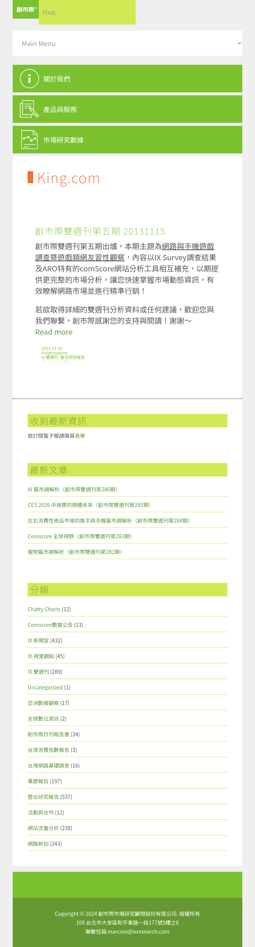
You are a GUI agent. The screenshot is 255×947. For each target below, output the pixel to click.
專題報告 (38, 781)
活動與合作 (41, 812)
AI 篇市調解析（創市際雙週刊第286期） (74, 489)
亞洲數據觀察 (43, 703)
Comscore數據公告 (50, 624)
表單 (80, 435)
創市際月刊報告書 (48, 734)
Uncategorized (45, 687)
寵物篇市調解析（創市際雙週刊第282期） (76, 551)
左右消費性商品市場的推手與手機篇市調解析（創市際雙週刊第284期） (110, 520)
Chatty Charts (44, 609)
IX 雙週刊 (49, 357)
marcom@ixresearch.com (139, 931)
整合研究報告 (72, 357)
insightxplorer (54, 352)
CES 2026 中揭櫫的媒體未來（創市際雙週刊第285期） (91, 504)
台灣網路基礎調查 (48, 765)
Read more (53, 331)
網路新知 (38, 843)
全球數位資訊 (43, 718)
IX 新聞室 (38, 640)
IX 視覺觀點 (41, 656)
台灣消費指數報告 (48, 749)
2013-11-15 (51, 348)
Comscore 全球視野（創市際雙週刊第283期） (81, 536)
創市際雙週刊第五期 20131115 (100, 230)
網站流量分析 (43, 828)
